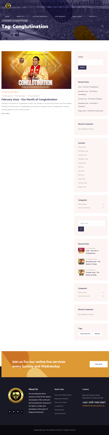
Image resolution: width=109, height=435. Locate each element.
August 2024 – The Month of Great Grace (90, 111)
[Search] (81, 229)
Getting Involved (39, 17)
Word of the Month (10, 92)
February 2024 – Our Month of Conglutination (29, 99)
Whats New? (77, 17)
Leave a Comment (35, 96)
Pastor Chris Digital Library (63, 395)
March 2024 (81, 179)
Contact (92, 17)
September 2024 (83, 159)
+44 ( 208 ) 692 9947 (94, 402)
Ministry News (82, 204)
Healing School (59, 410)
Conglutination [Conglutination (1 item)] (85, 334)
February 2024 (82, 183)
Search (80, 57)
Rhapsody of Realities (61, 399)
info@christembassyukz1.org (93, 405)
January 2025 (82, 147)
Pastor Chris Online (61, 402)
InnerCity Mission (60, 413)
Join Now (98, 364)
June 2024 (81, 171)
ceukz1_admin (22, 96)
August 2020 (82, 187)
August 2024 (82, 163)
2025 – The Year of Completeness (88, 87)
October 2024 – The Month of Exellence (90, 99)
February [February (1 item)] (97, 334)
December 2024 (83, 151)
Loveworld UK (59, 406)
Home (7, 17)
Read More (5, 113)
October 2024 (82, 155)
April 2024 (81, 175)
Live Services (60, 17)
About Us (20, 17)
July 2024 (81, 167)
